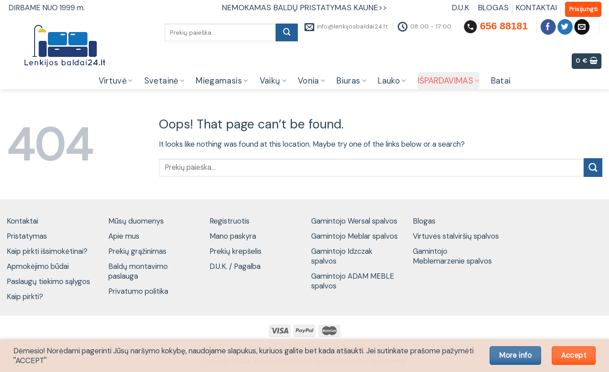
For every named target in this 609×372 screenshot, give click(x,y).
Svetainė (164, 81)
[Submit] (287, 32)
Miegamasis (222, 81)
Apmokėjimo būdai (38, 266)
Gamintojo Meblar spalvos (354, 236)
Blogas (424, 221)
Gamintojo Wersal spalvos (354, 221)
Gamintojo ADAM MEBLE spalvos (352, 281)
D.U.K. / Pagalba (235, 266)
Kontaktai (22, 221)
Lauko (392, 81)
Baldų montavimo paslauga (138, 271)
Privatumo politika (138, 291)
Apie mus (123, 236)
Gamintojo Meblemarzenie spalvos (452, 256)
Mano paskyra (233, 236)
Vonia (311, 81)
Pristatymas (27, 236)
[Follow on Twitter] (565, 27)
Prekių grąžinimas (137, 251)
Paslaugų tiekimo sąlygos (48, 281)
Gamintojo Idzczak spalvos (341, 256)
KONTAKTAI (536, 7)
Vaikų (273, 81)
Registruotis (229, 221)
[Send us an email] (582, 27)
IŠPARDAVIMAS (448, 81)
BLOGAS (493, 7)
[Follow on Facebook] (548, 27)
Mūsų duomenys (136, 221)
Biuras (351, 81)
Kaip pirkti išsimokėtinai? (47, 251)
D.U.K (461, 7)
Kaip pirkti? (25, 296)
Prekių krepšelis (235, 251)
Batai (501, 81)
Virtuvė (116, 81)
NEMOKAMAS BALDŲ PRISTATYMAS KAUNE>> (304, 7)
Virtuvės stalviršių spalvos (456, 236)
